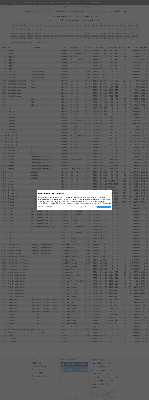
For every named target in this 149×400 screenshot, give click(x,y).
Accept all (103, 207)
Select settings (88, 207)
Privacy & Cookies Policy (46, 206)
